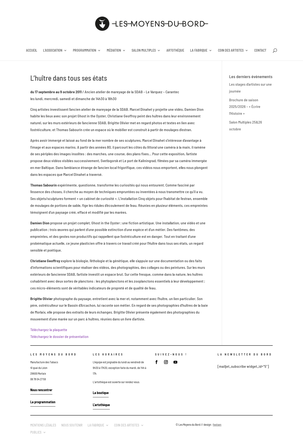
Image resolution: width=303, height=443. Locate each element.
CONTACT (260, 50)
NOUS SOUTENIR (71, 425)
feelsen (217, 424)
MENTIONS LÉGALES (43, 425)
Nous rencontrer (41, 390)
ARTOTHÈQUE (175, 50)
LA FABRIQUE (198, 50)
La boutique (101, 393)
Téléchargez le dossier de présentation (59, 336)
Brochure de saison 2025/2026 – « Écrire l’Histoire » (244, 106)
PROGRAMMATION (84, 50)
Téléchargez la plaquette (48, 329)
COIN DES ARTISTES (231, 50)
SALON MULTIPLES (144, 50)
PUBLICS (35, 432)
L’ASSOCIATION (52, 50)
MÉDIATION (114, 50)
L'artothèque (101, 405)
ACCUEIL (31, 50)
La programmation (42, 402)
